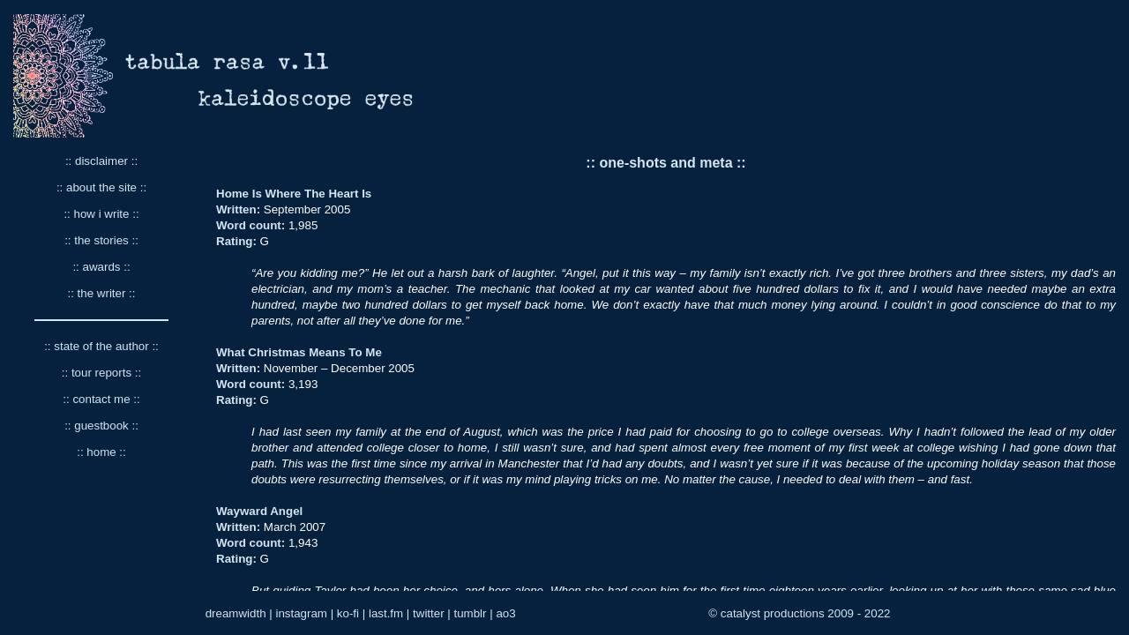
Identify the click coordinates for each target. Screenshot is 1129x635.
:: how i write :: (101, 213)
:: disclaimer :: (101, 161)
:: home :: (101, 452)
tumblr (469, 613)
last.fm (386, 613)
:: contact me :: (101, 399)
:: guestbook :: (101, 425)
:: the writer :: (101, 293)
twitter (429, 613)
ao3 (505, 613)
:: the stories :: (101, 240)
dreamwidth (236, 613)
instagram (301, 613)
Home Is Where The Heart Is (293, 193)
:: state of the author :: (101, 346)
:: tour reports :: (101, 372)
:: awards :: (101, 266)
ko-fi (348, 613)
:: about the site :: (101, 187)
